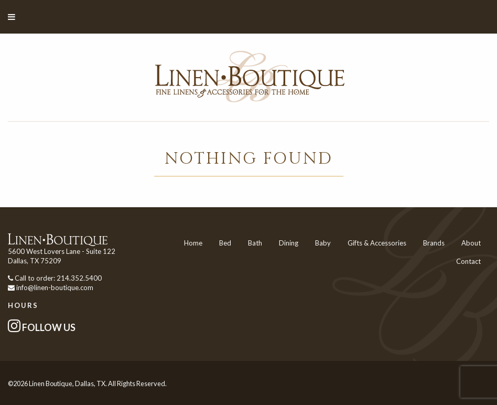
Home (193, 243)
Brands (434, 243)
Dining (288, 243)
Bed (225, 243)
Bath (255, 243)
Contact (468, 261)
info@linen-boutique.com (54, 287)
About (471, 243)
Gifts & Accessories (377, 243)
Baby (323, 243)
